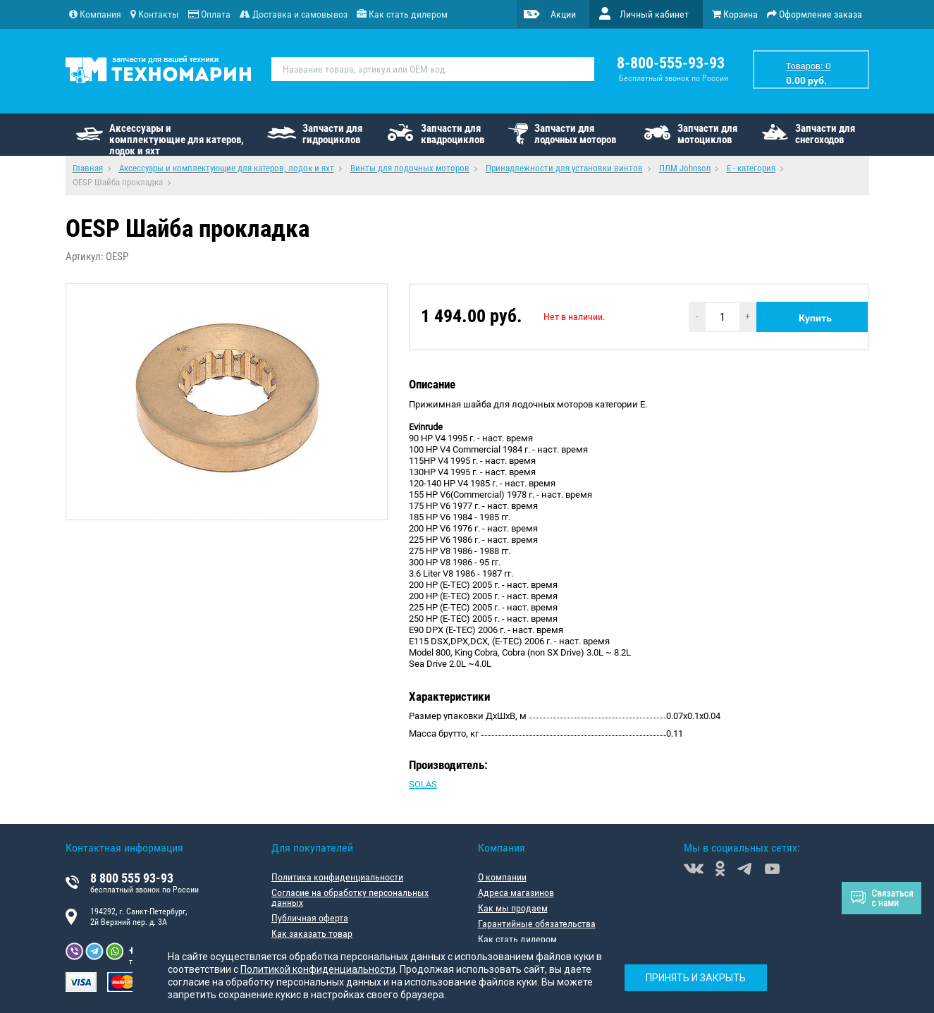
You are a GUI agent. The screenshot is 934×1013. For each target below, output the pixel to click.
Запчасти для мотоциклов (707, 134)
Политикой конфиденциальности (317, 969)
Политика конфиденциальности (337, 877)
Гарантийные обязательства (537, 923)
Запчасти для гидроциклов (332, 134)
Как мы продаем (513, 908)
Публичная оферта (309, 918)
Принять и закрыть (696, 977)
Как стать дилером (517, 939)
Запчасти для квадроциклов (452, 134)
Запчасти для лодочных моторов (575, 134)
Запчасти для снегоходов (825, 134)
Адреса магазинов (516, 892)
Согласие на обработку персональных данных (350, 897)
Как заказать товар (311, 933)
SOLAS (423, 784)
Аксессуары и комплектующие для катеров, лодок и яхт (176, 139)
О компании (502, 877)
